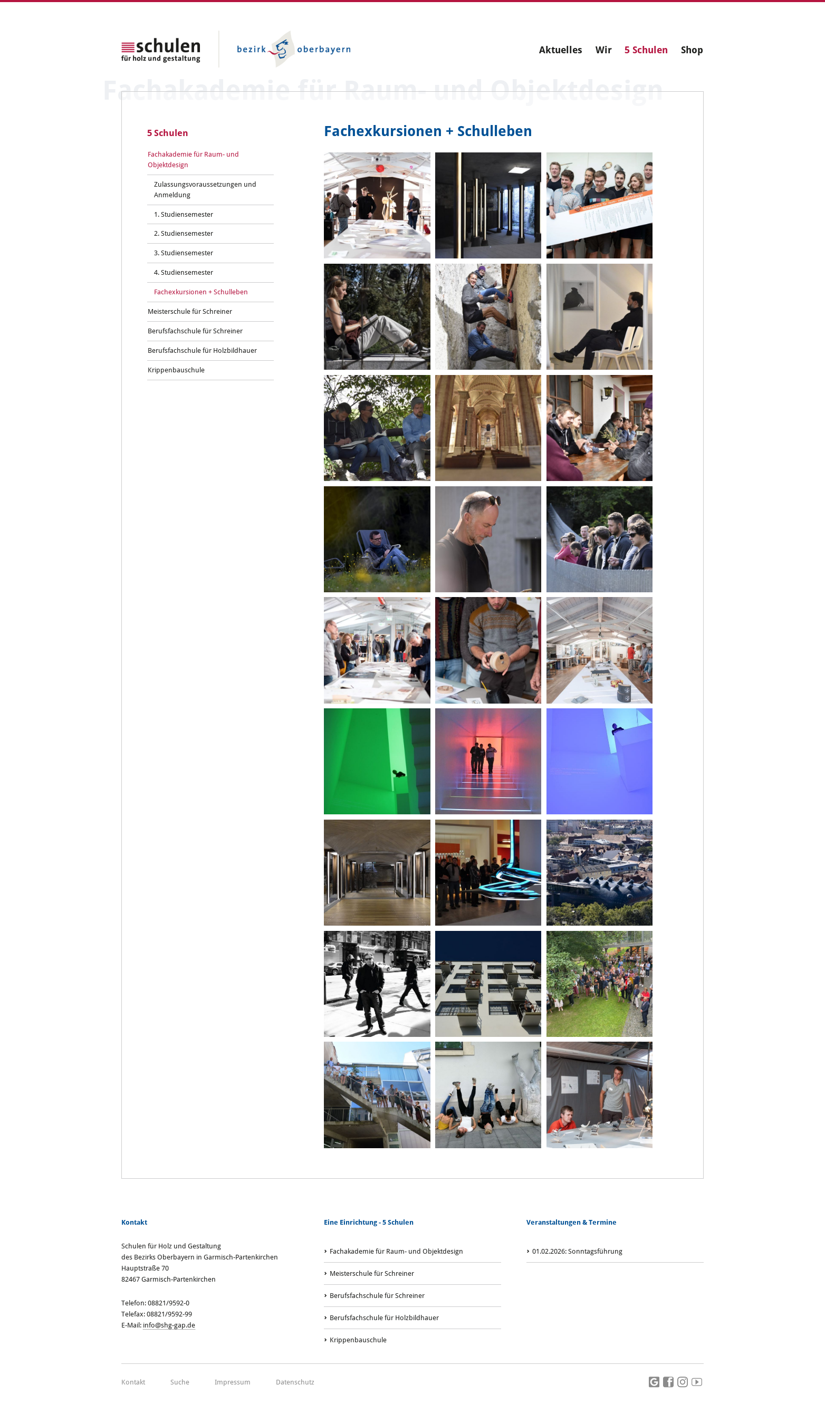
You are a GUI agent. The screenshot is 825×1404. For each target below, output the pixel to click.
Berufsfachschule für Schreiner (195, 331)
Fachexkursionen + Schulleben (201, 292)
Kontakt (133, 1382)
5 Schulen (646, 49)
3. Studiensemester (183, 253)
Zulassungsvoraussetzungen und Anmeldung (205, 189)
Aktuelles (560, 49)
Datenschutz (295, 1382)
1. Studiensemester (183, 214)
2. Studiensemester (183, 233)
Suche (179, 1382)
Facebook (668, 1382)
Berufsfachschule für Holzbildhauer (202, 350)
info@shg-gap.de (169, 1325)
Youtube (697, 1382)
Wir (604, 49)
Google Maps (654, 1382)
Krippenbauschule (176, 370)
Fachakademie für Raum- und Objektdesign (193, 159)
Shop (692, 49)
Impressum (233, 1382)
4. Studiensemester (183, 272)
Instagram (682, 1382)
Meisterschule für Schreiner (190, 311)
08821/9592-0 (168, 1303)
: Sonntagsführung (577, 1251)
